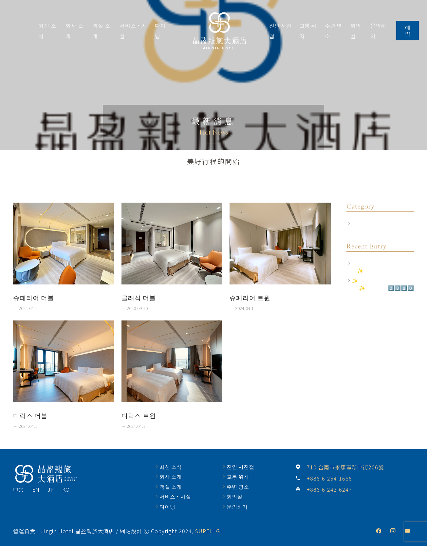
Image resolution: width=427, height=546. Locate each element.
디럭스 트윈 (138, 415)
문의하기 (237, 506)
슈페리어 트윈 (250, 297)
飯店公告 (362, 223)
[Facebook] (378, 530)
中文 (18, 489)
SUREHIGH (209, 531)
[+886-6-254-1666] (301, 478)
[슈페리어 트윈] (280, 243)
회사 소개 (170, 476)
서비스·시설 (175, 496)
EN (35, 489)
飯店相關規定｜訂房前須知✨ (380, 266)
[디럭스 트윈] (171, 361)
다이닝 (167, 506)
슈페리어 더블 (33, 297)
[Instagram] (392, 530)
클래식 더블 (138, 297)
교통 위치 (238, 476)
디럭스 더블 (30, 415)
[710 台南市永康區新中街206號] (301, 467)
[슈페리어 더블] (63, 243)
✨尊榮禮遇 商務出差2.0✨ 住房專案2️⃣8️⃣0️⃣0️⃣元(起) (383, 288)
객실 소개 (170, 486)
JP (50, 489)
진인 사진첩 (240, 466)
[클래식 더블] (171, 243)
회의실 (234, 496)
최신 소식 (170, 466)
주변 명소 (238, 486)
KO (65, 489)
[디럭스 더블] (63, 361)
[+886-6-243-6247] (301, 489)
